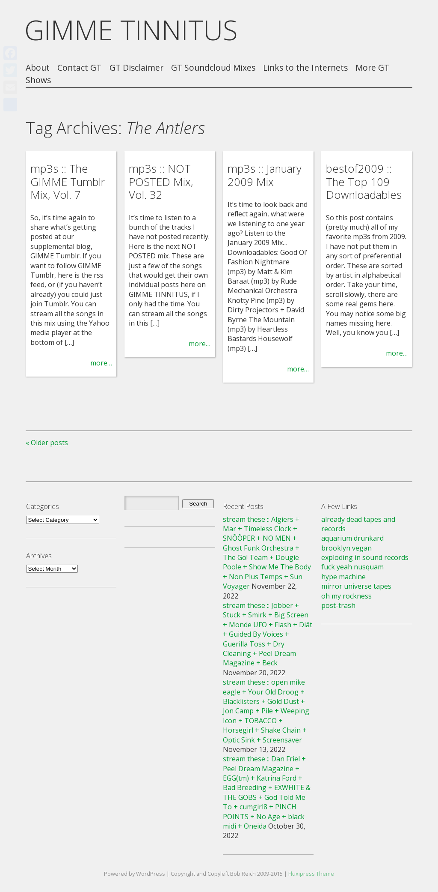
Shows (38, 80)
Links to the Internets (305, 68)
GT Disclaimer (136, 68)
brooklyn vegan (346, 548)
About (38, 68)
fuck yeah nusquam (352, 567)
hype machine (343, 576)
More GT (372, 68)
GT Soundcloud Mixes (213, 68)
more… (101, 363)
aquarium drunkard (352, 538)
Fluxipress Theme (311, 873)
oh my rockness (346, 596)
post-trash (338, 605)
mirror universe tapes (356, 586)
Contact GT (79, 68)
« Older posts (47, 442)
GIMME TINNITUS (131, 29)
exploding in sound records (364, 557)
